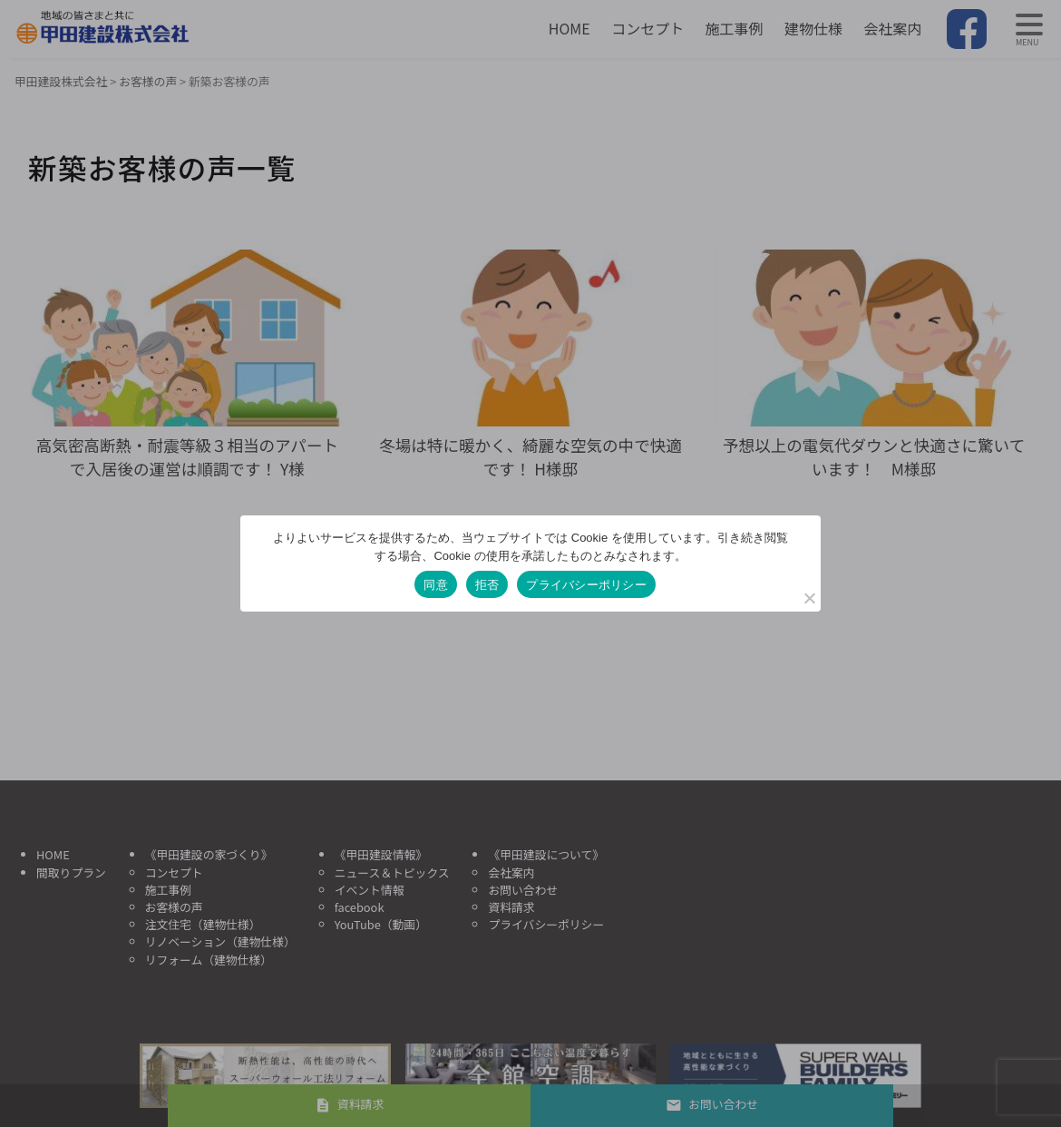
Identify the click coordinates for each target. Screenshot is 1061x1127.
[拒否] (809, 598)
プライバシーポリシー (586, 585)
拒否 (487, 585)
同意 (435, 585)
